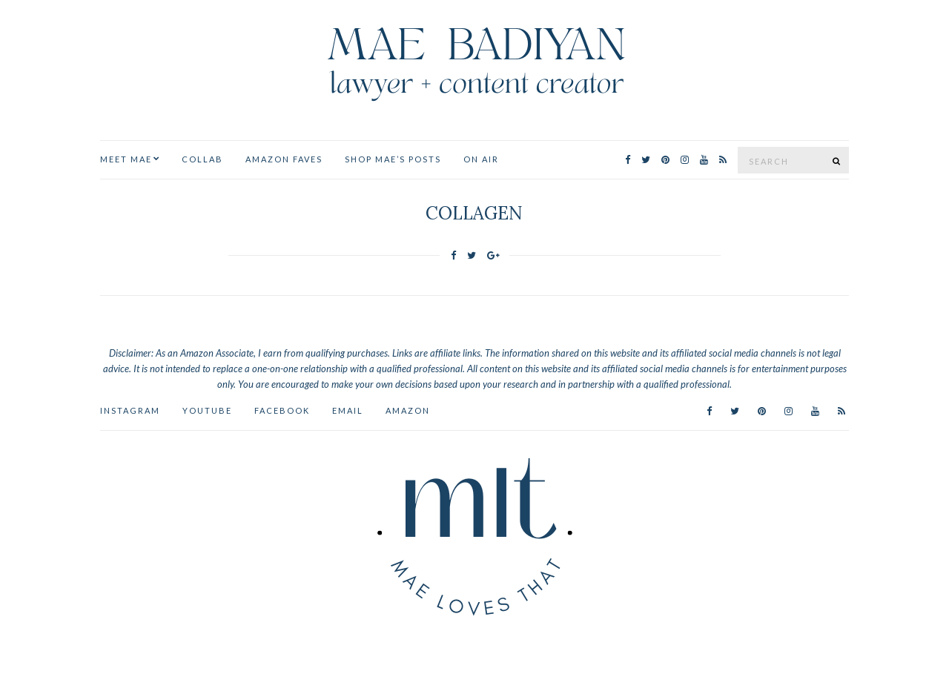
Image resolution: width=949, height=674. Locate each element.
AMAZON (408, 410)
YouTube (207, 410)
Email (347, 410)
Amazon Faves (284, 159)
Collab (202, 159)
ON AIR (481, 159)
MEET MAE (126, 159)
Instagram (130, 410)
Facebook (282, 410)
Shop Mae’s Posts (393, 159)
